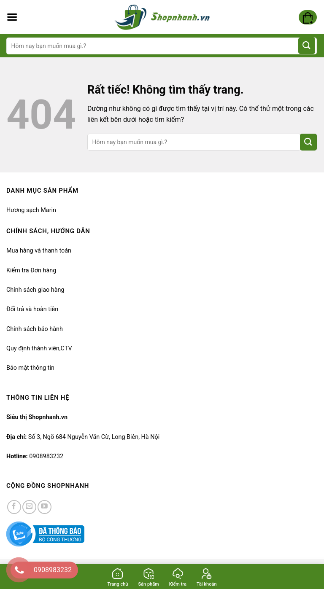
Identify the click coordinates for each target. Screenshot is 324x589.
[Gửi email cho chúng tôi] (29, 507)
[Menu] (12, 17)
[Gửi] (306, 46)
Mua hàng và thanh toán (38, 250)
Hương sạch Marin (31, 210)
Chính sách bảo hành (34, 329)
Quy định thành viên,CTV (39, 348)
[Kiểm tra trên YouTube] (44, 507)
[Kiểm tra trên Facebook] (14, 507)
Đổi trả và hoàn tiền (32, 309)
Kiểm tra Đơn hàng (31, 270)
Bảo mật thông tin (30, 367)
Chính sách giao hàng (35, 289)
